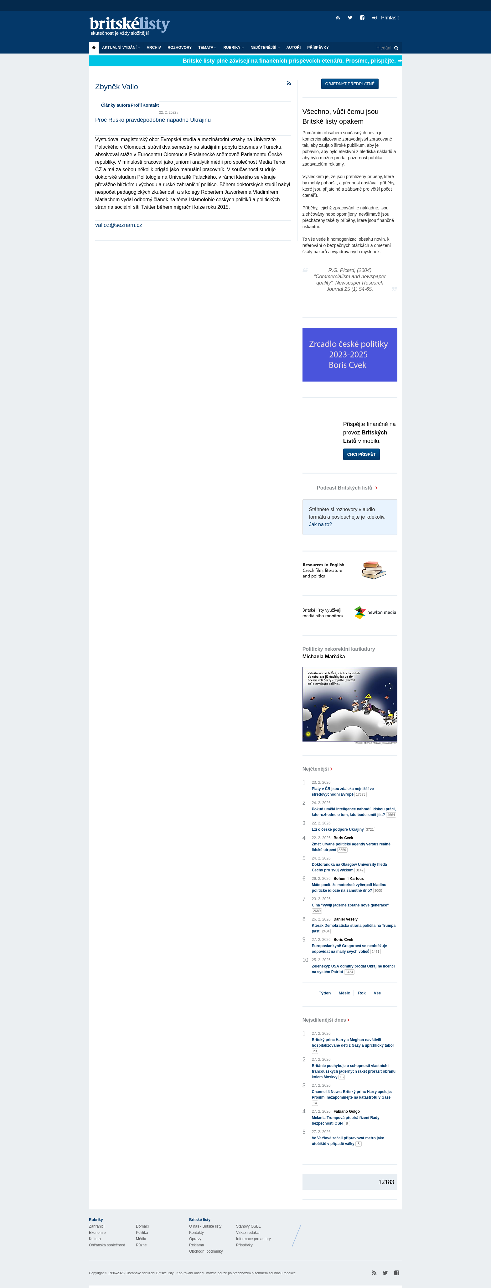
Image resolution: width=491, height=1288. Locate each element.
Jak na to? (320, 524)
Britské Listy (352, 1231)
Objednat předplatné (350, 83)
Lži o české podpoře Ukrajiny (343, 829)
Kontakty (196, 1232)
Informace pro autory (253, 1239)
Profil (136, 105)
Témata (207, 47)
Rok (362, 993)
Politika (142, 1232)
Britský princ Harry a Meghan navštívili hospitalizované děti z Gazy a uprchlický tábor (353, 1046)
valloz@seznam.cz (118, 225)
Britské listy (133, 27)
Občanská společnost (107, 1245)
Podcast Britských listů (338, 487)
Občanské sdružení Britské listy (149, 1273)
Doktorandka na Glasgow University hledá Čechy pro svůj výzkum (349, 867)
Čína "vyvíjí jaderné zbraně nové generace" (350, 908)
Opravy (195, 1239)
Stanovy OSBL (248, 1226)
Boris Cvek (343, 838)
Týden (325, 993)
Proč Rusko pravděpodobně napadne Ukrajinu (153, 120)
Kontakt (150, 105)
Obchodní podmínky (206, 1251)
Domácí (142, 1226)
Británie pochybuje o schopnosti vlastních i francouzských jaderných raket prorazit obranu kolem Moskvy (353, 1072)
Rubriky (233, 47)
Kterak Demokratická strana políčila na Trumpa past (353, 928)
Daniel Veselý (345, 919)
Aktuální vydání (121, 47)
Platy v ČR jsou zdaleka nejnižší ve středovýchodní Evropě (343, 792)
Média (141, 1239)
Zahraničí (97, 1226)
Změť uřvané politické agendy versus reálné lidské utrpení (351, 847)
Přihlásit (385, 17)
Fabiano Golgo (346, 1111)
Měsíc (344, 993)
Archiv (154, 47)
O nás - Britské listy (205, 1226)
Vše (377, 993)
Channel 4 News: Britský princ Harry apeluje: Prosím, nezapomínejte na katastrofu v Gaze (352, 1098)
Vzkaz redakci (248, 1232)
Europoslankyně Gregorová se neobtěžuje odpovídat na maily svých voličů (349, 949)
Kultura (95, 1239)
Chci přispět (361, 454)
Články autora (115, 105)
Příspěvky (318, 47)
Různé (141, 1245)
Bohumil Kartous (348, 878)
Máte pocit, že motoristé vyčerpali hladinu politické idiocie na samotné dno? (349, 888)
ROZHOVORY (180, 47)
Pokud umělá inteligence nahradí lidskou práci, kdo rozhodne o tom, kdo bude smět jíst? (354, 812)
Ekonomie (97, 1232)
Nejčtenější (265, 47)
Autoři (294, 47)
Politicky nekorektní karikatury (338, 652)
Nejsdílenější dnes (324, 1020)
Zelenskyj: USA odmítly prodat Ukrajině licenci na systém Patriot (353, 969)
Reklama (196, 1245)
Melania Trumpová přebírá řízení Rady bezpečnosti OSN (346, 1121)
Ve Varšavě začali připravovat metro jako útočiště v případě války (348, 1141)
